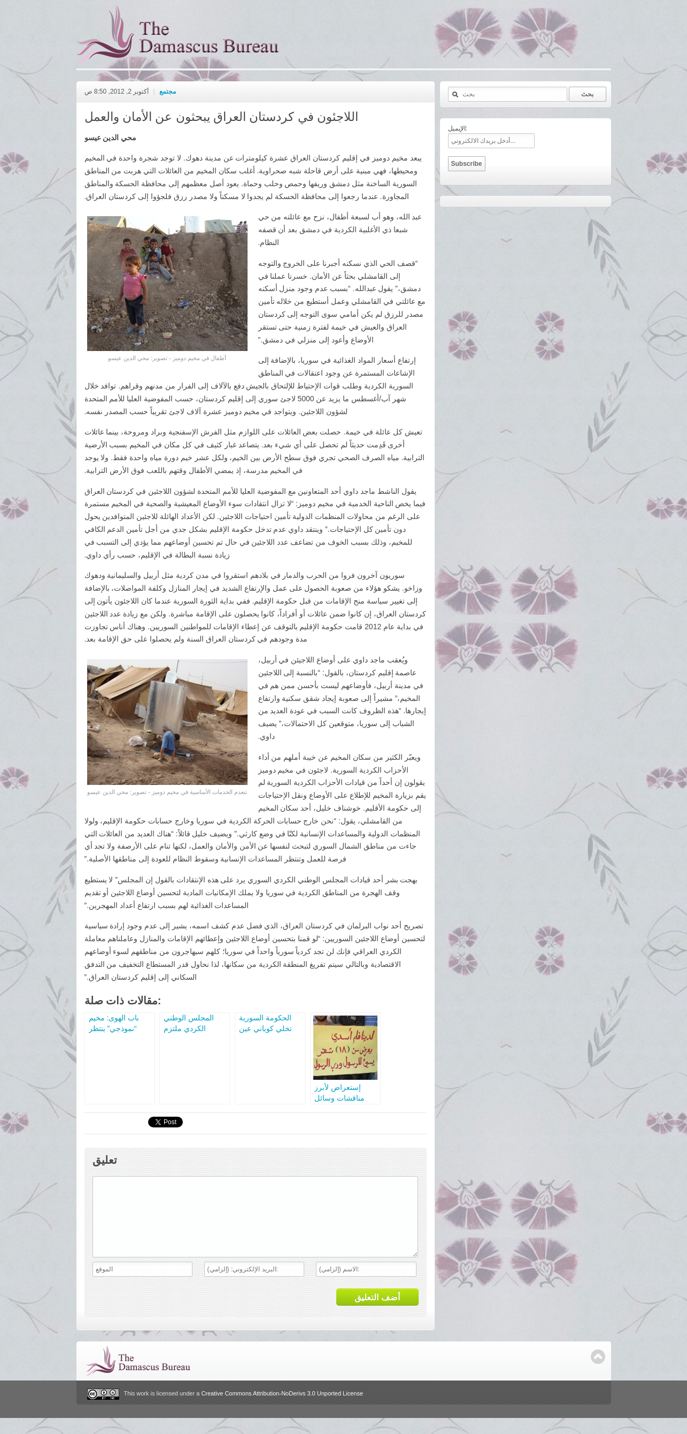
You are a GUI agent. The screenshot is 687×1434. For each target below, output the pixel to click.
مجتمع (167, 91)
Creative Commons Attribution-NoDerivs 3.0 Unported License (282, 1410)
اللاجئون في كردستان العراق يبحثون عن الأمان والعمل (221, 117)
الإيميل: (457, 128)
